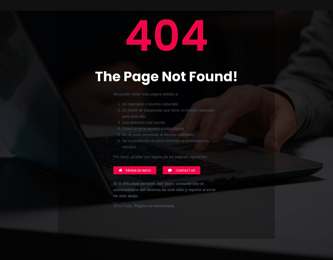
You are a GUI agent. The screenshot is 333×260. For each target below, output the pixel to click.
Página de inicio (135, 170)
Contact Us (181, 170)
